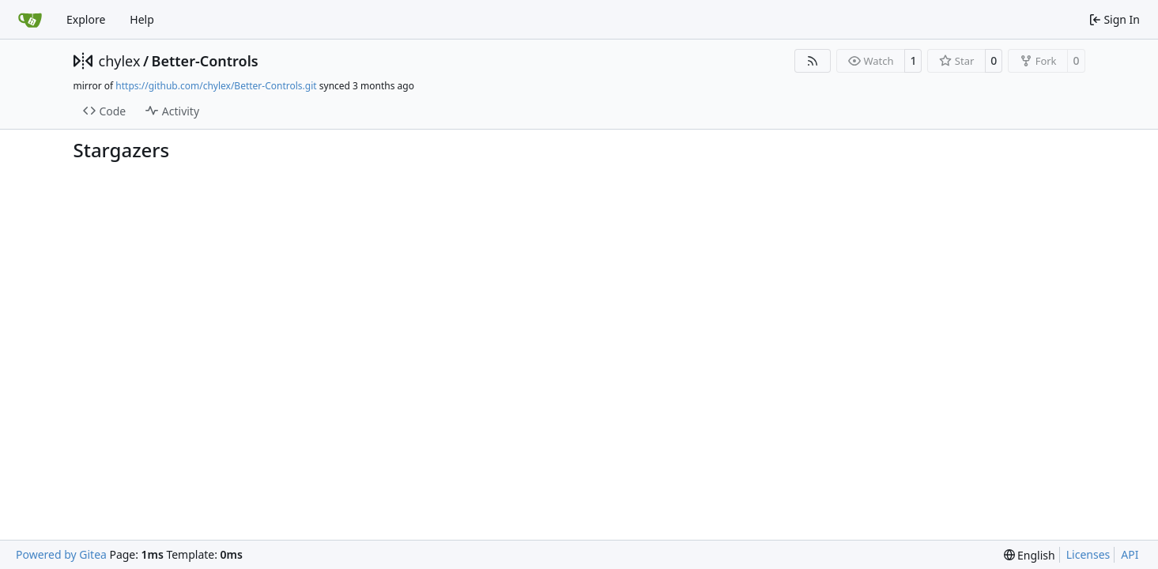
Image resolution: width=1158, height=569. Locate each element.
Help (142, 19)
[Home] (30, 20)
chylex (120, 61)
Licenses (1088, 554)
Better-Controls (205, 61)
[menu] (1029, 555)
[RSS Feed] (812, 61)
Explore (85, 19)
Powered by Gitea (61, 554)
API (1129, 554)
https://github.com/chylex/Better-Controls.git (215, 85)
